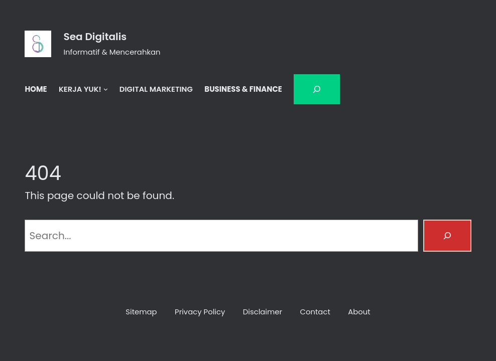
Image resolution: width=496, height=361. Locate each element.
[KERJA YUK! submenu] (105, 89)
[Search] (447, 236)
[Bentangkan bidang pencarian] (317, 89)
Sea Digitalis (95, 37)
